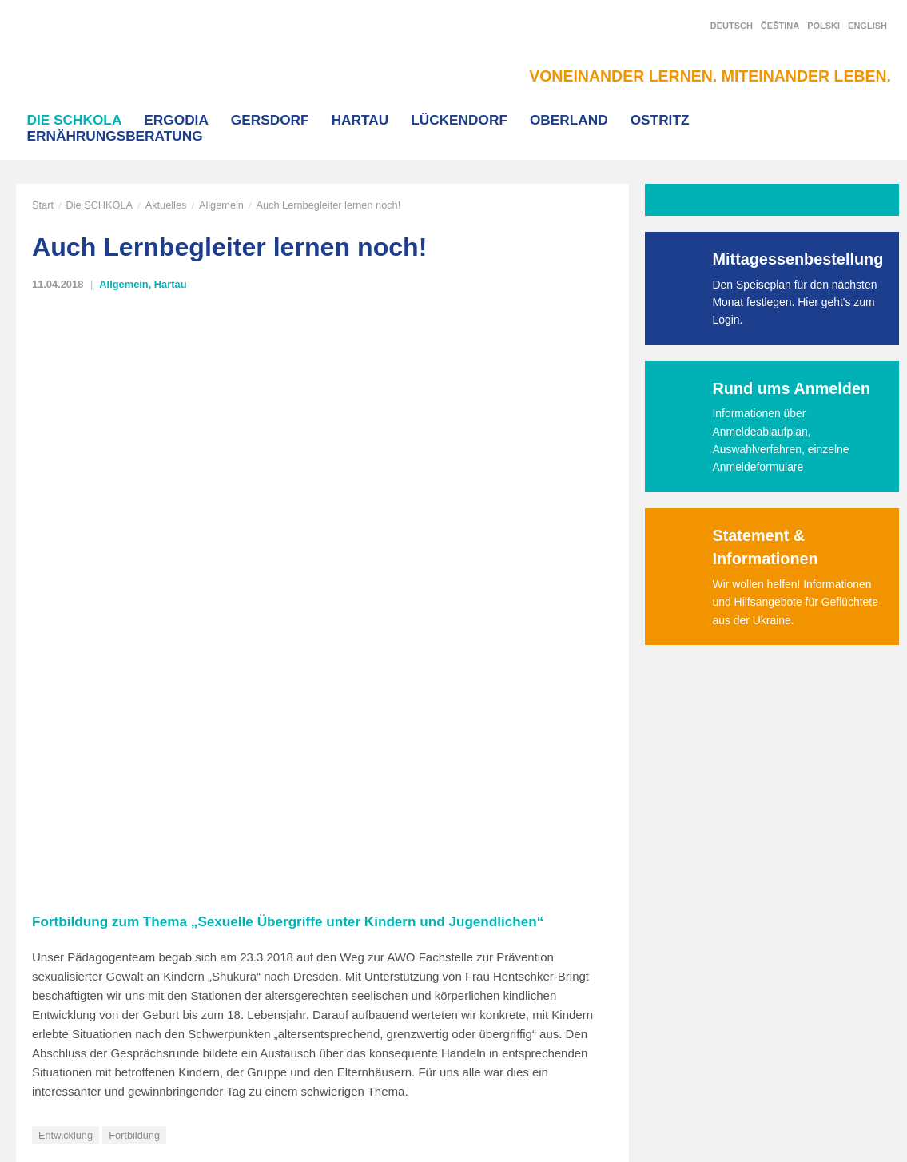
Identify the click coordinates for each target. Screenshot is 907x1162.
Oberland (569, 120)
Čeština (780, 25)
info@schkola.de (56, 992)
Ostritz (660, 120)
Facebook (748, 884)
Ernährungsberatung (115, 136)
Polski (823, 25)
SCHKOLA (100, 57)
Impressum (218, 1060)
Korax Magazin (402, 919)
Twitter (739, 915)
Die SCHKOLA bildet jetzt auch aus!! (514, 651)
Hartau (360, 120)
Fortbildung (134, 554)
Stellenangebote (405, 1003)
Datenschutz (221, 1031)
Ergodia (176, 120)
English (867, 25)
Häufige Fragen (403, 975)
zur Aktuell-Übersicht (105, 700)
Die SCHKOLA (74, 120)
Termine (385, 1031)
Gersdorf (270, 120)
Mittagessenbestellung (798, 259)
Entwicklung (65, 554)
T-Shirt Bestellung (409, 947)
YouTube (745, 945)
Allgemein (221, 205)
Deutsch (731, 25)
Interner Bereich (229, 1003)
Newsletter (750, 976)
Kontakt (209, 975)
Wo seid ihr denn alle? (98, 651)
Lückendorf (459, 120)
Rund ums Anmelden (792, 388)
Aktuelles (166, 205)
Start (43, 205)
